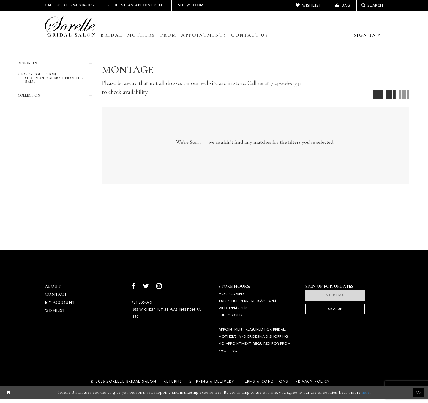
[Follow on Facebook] (133, 291)
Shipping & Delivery (212, 386)
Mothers (141, 35)
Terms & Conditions (265, 386)
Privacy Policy (313, 386)
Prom (168, 35)
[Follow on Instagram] (159, 291)
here (366, 396)
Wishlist (55, 314)
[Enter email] (335, 300)
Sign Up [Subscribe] (335, 313)
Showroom (191, 5)
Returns (173, 386)
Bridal (111, 35)
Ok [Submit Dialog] (418, 396)
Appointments (203, 35)
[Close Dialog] (8, 397)
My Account (60, 306)
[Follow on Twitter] (145, 291)
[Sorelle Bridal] (70, 25)
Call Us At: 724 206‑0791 (70, 5)
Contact (56, 298)
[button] (51, 63)
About (53, 290)
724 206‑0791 (142, 307)
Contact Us (249, 35)
